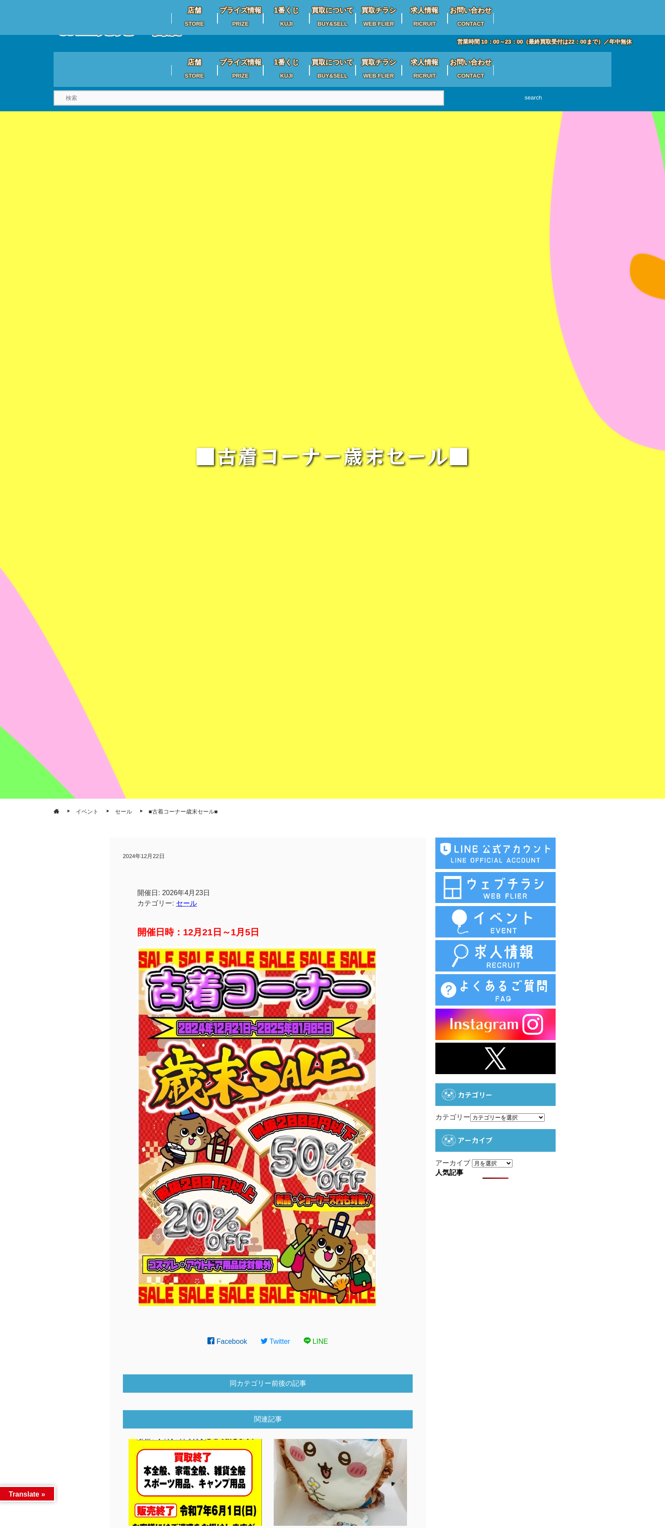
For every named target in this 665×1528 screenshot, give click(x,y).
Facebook (227, 1341)
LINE (316, 1341)
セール (186, 903)
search (533, 97)
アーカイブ (452, 1163)
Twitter (275, 1341)
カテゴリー (452, 1117)
